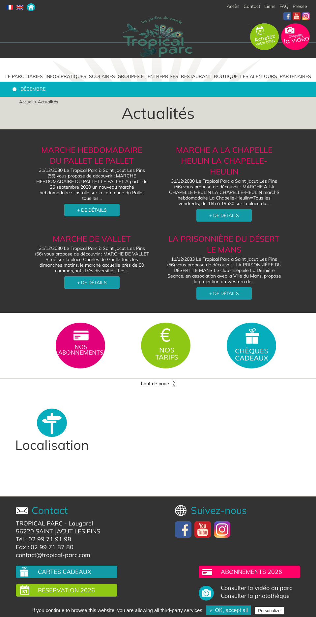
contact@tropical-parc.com (53, 555)
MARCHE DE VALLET (92, 239)
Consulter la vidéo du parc (256, 588)
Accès (233, 6)
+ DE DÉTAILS (92, 210)
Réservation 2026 (66, 590)
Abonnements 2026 (251, 572)
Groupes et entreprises (148, 76)
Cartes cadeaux (64, 572)
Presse (300, 6)
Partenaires (295, 76)
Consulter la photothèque (255, 596)
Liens (269, 6)
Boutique (226, 76)
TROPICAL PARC (39, 523)
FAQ (284, 6)
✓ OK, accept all (228, 610)
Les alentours (258, 76)
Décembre (32, 89)
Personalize (269, 610)
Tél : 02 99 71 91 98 (43, 539)
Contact (252, 6)
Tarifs (35, 76)
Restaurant (196, 76)
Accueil (26, 101)
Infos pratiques (65, 76)
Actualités (48, 101)
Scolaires (102, 76)
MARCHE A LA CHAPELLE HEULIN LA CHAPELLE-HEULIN (224, 160)
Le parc (14, 76)
